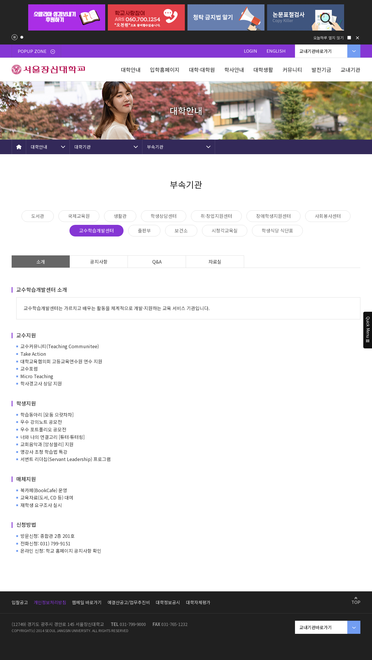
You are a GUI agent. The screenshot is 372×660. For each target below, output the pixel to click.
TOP (355, 602)
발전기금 (321, 69)
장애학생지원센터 (273, 215)
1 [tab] (21, 37)
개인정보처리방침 (50, 602)
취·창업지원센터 (216, 215)
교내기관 (350, 69)
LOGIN (250, 51)
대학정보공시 (168, 602)
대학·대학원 (202, 69)
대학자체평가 (198, 602)
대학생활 (263, 69)
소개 (40, 261)
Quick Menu (368, 330)
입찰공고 (20, 602)
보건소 (181, 230)
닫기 (357, 38)
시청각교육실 (225, 230)
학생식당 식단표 (277, 230)
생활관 (120, 215)
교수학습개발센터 (96, 230)
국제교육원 (79, 215)
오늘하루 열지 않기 (328, 38)
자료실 (214, 261)
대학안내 (131, 69)
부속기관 (155, 147)
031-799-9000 (133, 624)
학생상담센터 (164, 215)
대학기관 (82, 147)
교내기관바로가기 (315, 51)
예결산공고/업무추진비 (129, 602)
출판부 (144, 230)
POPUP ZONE (36, 51)
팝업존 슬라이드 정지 (14, 37)
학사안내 (234, 69)
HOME (19, 147)
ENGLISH (276, 51)
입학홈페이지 (165, 69)
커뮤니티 (292, 69)
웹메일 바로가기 (87, 602)
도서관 (37, 215)
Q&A (157, 261)
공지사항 (99, 261)
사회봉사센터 (328, 215)
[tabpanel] (66, 17)
